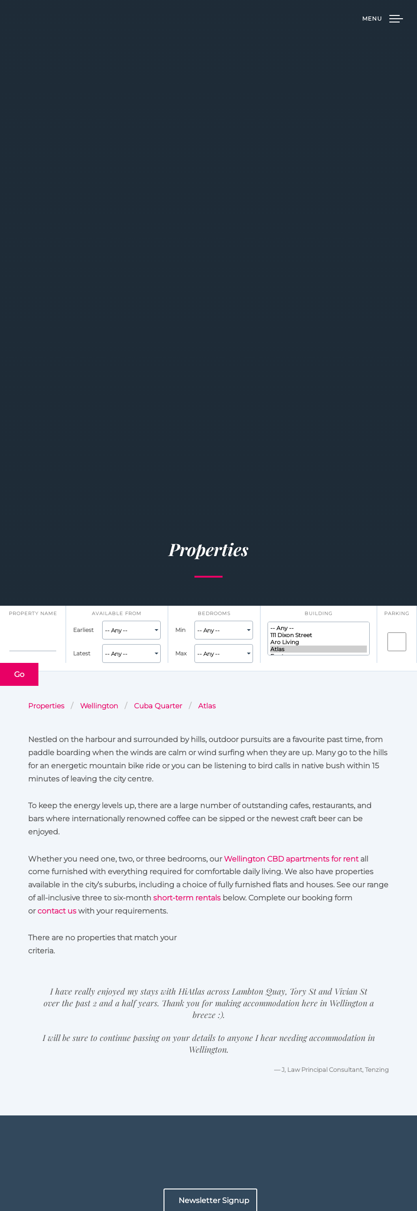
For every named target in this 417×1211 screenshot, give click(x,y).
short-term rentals (187, 897)
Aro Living (318, 642)
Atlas (318, 649)
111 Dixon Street (318, 635)
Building (319, 613)
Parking (397, 613)
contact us (56, 910)
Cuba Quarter (158, 706)
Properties (46, 706)
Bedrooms (214, 613)
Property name (33, 613)
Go (19, 674)
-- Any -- (318, 628)
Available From (116, 613)
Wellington (99, 706)
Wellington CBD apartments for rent (291, 858)
